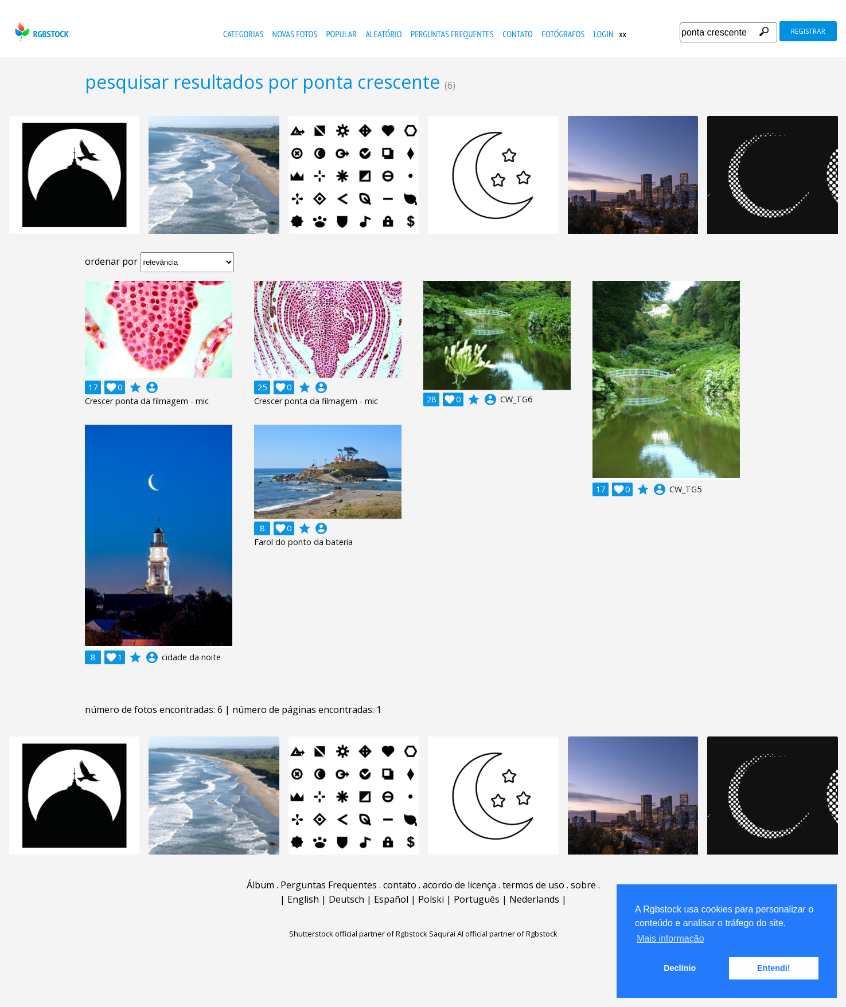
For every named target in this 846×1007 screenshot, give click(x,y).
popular (341, 34)
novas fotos (295, 34)
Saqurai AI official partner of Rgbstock (493, 933)
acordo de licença (459, 885)
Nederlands (534, 899)
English (303, 899)
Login (604, 34)
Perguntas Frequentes (452, 34)
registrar (808, 31)
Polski (431, 899)
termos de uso (533, 885)
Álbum (260, 885)
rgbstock (40, 31)
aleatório (383, 34)
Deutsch (346, 899)
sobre (583, 885)
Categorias (243, 34)
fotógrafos (562, 34)
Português (477, 899)
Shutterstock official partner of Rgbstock (358, 933)
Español (391, 899)
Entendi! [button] (773, 968)
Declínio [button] (680, 968)
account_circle (152, 387)
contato (517, 34)
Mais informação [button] (670, 938)
